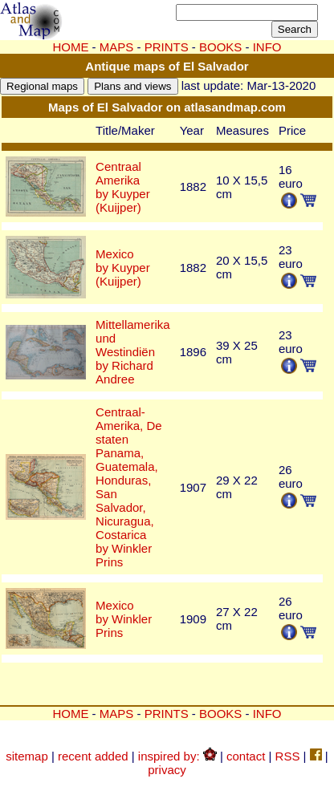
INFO (267, 713)
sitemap (27, 756)
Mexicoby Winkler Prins (124, 618)
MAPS (117, 47)
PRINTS (167, 47)
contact (245, 756)
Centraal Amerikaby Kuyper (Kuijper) (123, 187)
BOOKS (220, 713)
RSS (287, 756)
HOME (70, 47)
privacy (167, 770)
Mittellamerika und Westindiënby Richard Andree (133, 352)
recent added (93, 756)
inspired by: (177, 756)
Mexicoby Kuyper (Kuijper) (123, 267)
